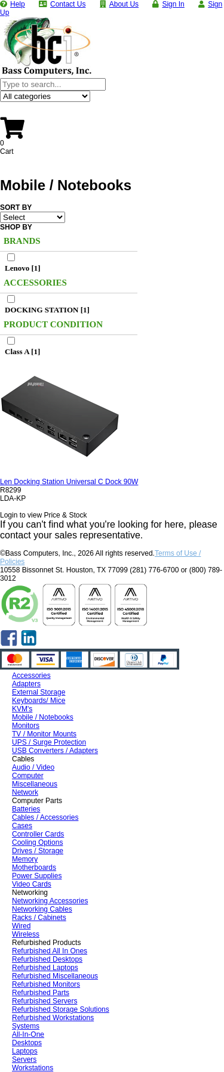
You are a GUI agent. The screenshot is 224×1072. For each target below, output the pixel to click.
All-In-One (28, 1034)
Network (25, 792)
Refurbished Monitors (46, 984)
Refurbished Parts (40, 993)
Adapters (26, 684)
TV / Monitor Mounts (44, 734)
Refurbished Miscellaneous (55, 976)
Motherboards (34, 867)
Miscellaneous (34, 784)
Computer (28, 776)
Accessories (31, 675)
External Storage (38, 692)
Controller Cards (38, 834)
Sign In (173, 4)
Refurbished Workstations (53, 1018)
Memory (25, 859)
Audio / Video (33, 767)
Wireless (25, 934)
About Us (124, 4)
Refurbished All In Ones (49, 951)
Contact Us (67, 4)
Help (17, 4)
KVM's (22, 709)
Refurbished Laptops (45, 967)
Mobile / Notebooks (42, 717)
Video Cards (31, 884)
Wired (21, 926)
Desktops (27, 1043)
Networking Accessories (50, 901)
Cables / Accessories (45, 817)
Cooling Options (37, 842)
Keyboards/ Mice (38, 700)
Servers (24, 1059)
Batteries (26, 809)
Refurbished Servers (44, 1001)
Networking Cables (42, 909)
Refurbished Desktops (47, 959)
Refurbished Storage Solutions (60, 1009)
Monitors (25, 725)
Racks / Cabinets (39, 917)
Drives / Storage (37, 851)
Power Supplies (37, 876)
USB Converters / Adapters (55, 750)
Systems (25, 1026)
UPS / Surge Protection (49, 742)
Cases (22, 826)
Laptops (25, 1051)
